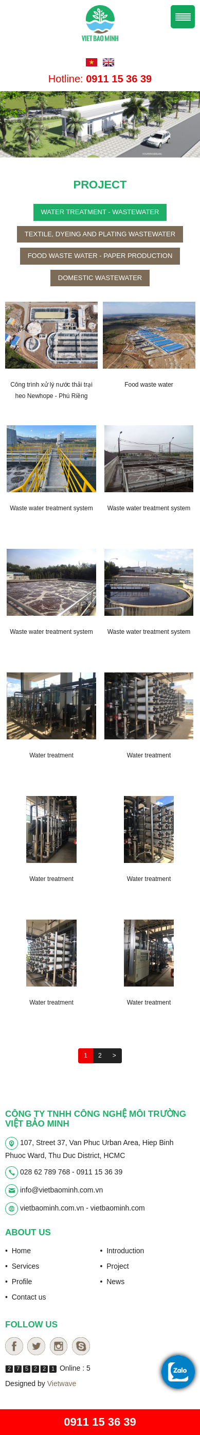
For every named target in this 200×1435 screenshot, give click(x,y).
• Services (22, 1266)
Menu (183, 16)
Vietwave (62, 1383)
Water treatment (51, 755)
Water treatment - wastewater (100, 212)
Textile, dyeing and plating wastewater (100, 234)
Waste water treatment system (51, 508)
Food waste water (148, 384)
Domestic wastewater (100, 278)
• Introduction (122, 1251)
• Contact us (25, 1297)
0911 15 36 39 (100, 1421)
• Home (18, 1251)
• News (112, 1281)
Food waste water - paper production (100, 256)
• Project (114, 1266)
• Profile (18, 1281)
